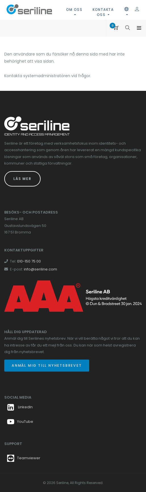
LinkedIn (20, 407)
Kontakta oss (103, 12)
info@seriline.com (40, 269)
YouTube (20, 421)
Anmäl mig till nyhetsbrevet (47, 365)
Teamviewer (28, 458)
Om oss (74, 9)
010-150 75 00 (29, 261)
